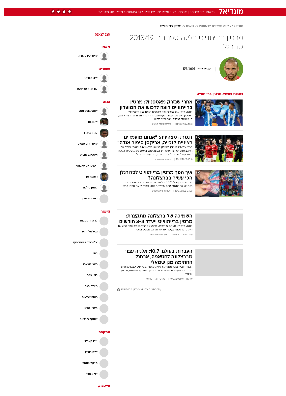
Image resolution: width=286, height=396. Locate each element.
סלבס (174, 3)
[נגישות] (5, 4)
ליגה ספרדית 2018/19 (210, 26)
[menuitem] (211, 4)
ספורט (200, 3)
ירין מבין (146, 12)
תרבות (187, 3)
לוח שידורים (193, 12)
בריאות (140, 3)
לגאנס (186, 26)
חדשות (213, 3)
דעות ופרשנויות (163, 12)
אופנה (97, 3)
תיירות (127, 3)
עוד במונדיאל (102, 12)
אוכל (153, 3)
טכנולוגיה (112, 3)
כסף (163, 3)
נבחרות (179, 12)
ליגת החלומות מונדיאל (126, 12)
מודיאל (234, 26)
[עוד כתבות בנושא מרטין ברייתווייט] (176, 290)
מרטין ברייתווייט (167, 26)
